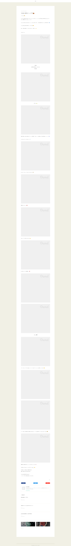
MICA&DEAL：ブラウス (24, 497)
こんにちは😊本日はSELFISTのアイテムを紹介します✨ (28, 507)
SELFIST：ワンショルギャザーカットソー (27, 505)
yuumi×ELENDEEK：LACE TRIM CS (26, 513)
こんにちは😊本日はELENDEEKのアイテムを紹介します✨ (28, 515)
